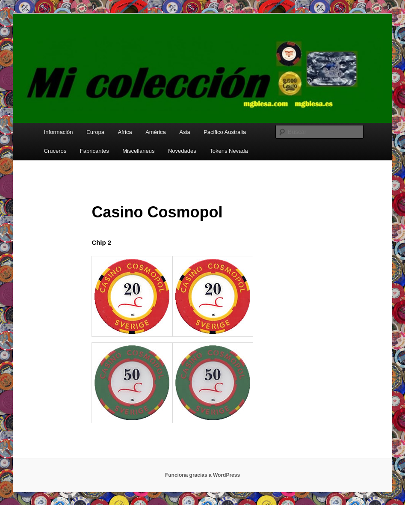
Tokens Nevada (229, 151)
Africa (125, 132)
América (155, 132)
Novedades (182, 151)
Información (58, 132)
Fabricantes (94, 151)
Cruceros (55, 151)
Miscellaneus (138, 151)
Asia (184, 132)
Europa (95, 132)
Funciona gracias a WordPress (202, 475)
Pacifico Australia (225, 132)
